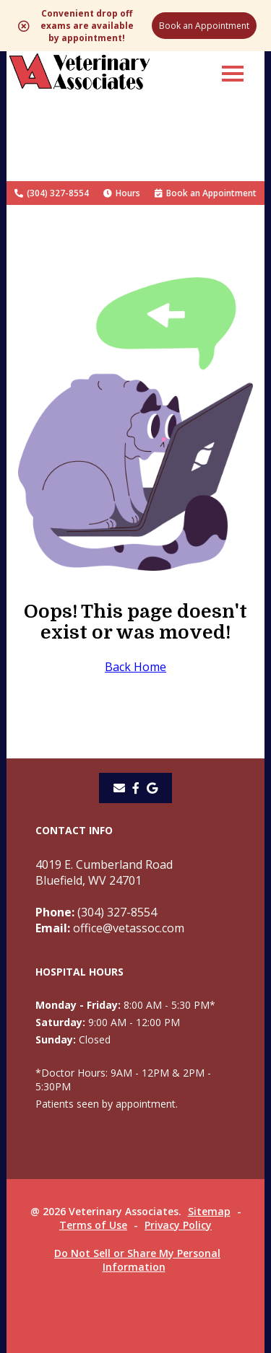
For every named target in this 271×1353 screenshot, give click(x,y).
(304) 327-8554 (51, 193)
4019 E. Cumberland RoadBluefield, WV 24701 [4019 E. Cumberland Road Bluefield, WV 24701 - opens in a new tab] (104, 872)
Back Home (135, 667)
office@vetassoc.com (109, 928)
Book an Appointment (204, 25)
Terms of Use (93, 1225)
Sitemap (209, 1211)
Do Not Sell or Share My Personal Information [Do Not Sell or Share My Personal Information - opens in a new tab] (137, 1260)
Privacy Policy (178, 1225)
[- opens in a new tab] (135, 788)
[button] (233, 73)
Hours (121, 193)
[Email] (119, 788)
